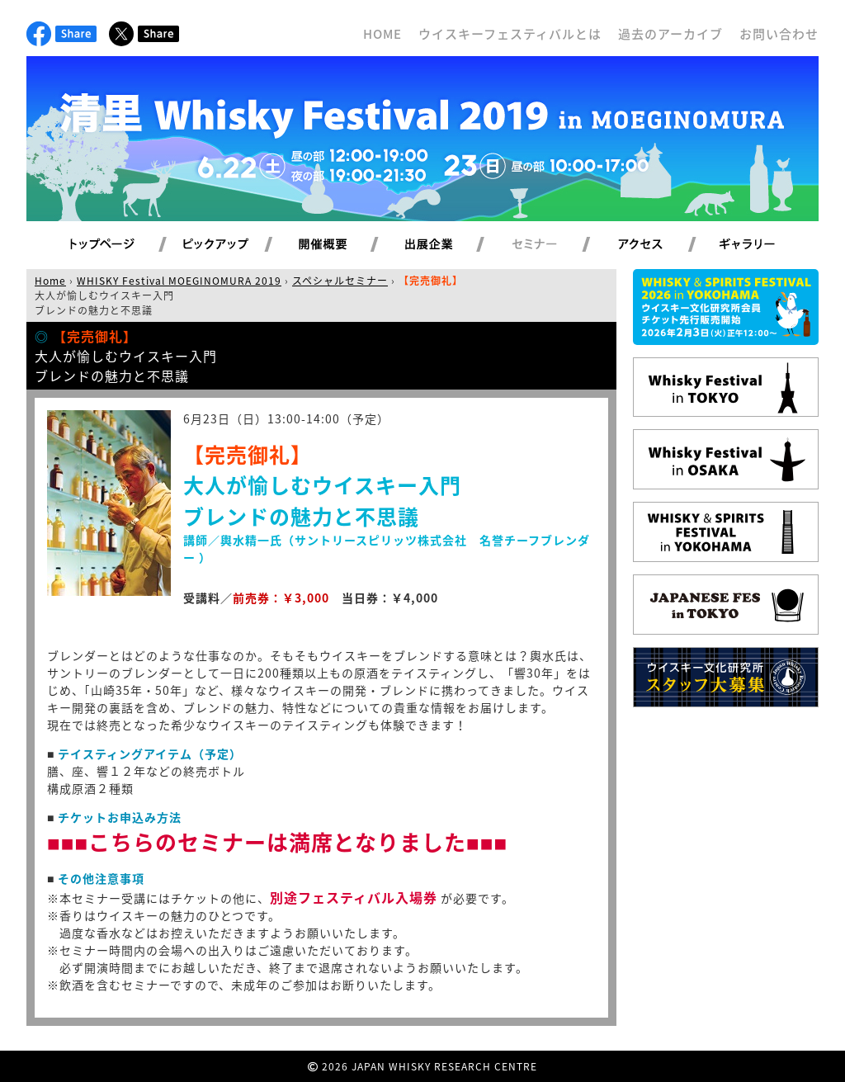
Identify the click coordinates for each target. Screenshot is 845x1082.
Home (50, 280)
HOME (382, 34)
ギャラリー (766, 245)
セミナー (554, 245)
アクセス (660, 245)
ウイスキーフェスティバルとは (510, 34)
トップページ (104, 245)
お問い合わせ (779, 34)
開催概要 (342, 245)
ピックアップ (236, 245)
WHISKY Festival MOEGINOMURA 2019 (179, 280)
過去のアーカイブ (670, 34)
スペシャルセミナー (340, 280)
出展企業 (448, 245)
